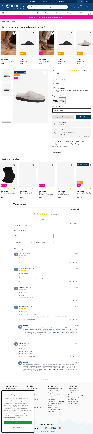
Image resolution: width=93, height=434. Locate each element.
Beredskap (51, 411)
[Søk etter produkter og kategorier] (47, 7)
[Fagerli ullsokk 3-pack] (8, 181)
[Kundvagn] (88, 7)
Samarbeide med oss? (34, 407)
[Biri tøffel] (55, 100)
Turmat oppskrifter (54, 409)
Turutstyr (48, 13)
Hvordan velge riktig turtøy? (57, 401)
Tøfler (13, 21)
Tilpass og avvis (17, 427)
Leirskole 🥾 (72, 399)
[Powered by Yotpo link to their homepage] (75, 209)
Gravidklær (51, 399)
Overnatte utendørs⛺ (75, 395)
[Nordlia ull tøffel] (46, 48)
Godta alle (17, 422)
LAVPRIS (79, 13)
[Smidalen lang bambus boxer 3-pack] (46, 181)
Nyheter (59, 13)
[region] (17, 411)
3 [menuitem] (47, 379)
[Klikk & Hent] (83, 117)
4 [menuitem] (49, 379)
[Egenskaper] (71, 152)
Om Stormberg (32, 388)
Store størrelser (53, 407)
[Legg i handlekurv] (63, 117)
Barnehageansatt (73, 401)
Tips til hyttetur (73, 403)
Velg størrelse (72, 110)
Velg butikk (62, 134)
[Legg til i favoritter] (14, 33)
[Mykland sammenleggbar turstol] (65, 181)
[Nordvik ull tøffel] (8, 48)
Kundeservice (10, 388)
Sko (38, 13)
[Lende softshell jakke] (84, 181)
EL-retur (50, 405)
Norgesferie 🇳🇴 (73, 388)
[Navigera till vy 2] (6, 89)
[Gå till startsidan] (13, 6)
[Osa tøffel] (27, 48)
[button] (21, 262)
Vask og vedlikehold (54, 403)
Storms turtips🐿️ (73, 397)
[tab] (72, 223)
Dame (12, 13)
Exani (54, 70)
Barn (30, 13)
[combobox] (23, 242)
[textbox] (78, 249)
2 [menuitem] (45, 379)
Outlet (69, 13)
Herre (21, 13)
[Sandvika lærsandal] (27, 181)
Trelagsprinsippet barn (55, 388)
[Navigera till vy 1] (6, 75)
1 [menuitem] (43, 379)
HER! (62, 17)
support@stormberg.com (56, 332)
